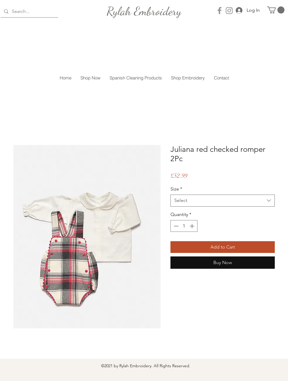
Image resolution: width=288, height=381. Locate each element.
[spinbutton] (184, 226)
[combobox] (222, 200)
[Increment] (192, 226)
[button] (275, 9)
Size (176, 189)
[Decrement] (175, 226)
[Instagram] (229, 10)
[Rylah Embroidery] (144, 11)
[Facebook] (219, 10)
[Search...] (29, 11)
